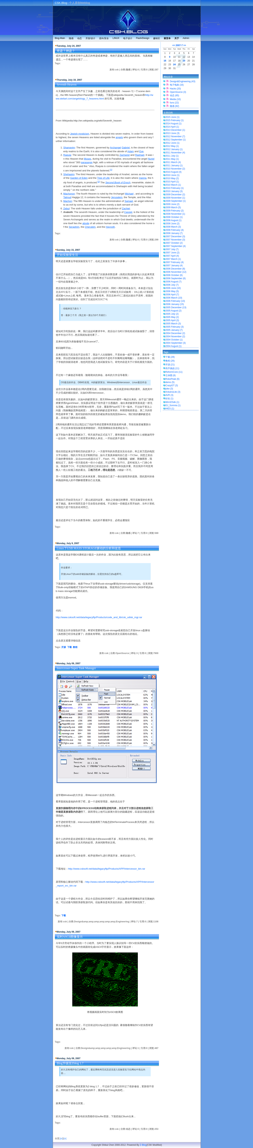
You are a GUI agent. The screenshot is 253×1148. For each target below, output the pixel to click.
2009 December (175, 194)
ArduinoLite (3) (173, 392)
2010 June (173, 175)
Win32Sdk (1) (172, 402)
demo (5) (170, 382)
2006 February (175, 301)
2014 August (174, 123)
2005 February (175, 326)
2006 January (175, 304)
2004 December (175, 333)
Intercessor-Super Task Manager (76, 668)
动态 (79, 38)
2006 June (173, 288)
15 (165, 60)
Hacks (175, 88)
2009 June (173, 204)
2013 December (175, 130)
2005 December (176, 307)
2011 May (172, 159)
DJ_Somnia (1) (173, 405)
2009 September (176, 201)
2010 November (175, 168)
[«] (61, 1138)
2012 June (173, 143)
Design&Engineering (182, 81)
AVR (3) (169, 395)
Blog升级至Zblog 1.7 (70, 1063)
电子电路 (177, 85)
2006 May (172, 291)
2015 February (175, 120)
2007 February (175, 262)
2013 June (173, 133)
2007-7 (179, 45)
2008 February (175, 230)
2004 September (176, 343)
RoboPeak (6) (173, 379)
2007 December (175, 236)
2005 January (174, 330)
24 (174, 64)
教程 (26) (170, 360)
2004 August (174, 346)
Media (175, 99)
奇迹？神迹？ (66, 50)
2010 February (175, 188)
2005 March (173, 323)
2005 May (172, 317)
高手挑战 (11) (172, 368)
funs (174, 102)
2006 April (172, 294)
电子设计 (127, 38)
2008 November (175, 214)
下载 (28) (170, 357)
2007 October (174, 243)
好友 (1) (169, 398)
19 (184, 60)
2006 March (174, 297)
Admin (186, 38)
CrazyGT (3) (172, 385)
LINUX (116, 38)
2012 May (172, 146)
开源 (63, 647)
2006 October (174, 275)
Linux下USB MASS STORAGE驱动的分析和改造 (89, 548)
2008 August (174, 220)
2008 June (173, 223)
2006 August (174, 281)
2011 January (174, 165)
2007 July (172, 249)
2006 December (175, 268)
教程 (75, 647)
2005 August (174, 310)
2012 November (175, 136)
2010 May (172, 178)
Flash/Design (142, 38)
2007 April (172, 255)
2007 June (173, 252)
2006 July (172, 285)
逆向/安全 (104, 38)
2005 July (172, 314)
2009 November (175, 197)
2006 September (176, 278)
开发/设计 (90, 38)
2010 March (173, 185)
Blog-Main (60, 38)
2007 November (175, 239)
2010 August (174, 172)
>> (184, 45)
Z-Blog (143, 1145)
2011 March (173, 162)
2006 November (176, 272)
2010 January (174, 191)
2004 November (175, 336)
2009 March (173, 207)
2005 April (172, 320)
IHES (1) (170, 408)
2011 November (175, 152)
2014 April (172, 126)
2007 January (174, 265)
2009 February (175, 210)
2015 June (173, 117)
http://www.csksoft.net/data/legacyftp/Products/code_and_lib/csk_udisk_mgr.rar (99, 617)
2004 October (174, 339)
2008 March (173, 226)
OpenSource (178, 92)
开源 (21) (170, 364)
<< (173, 45)
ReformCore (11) (174, 372)
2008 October (174, 217)
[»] (65, 1138)
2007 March (173, 259)
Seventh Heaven (66, 84)
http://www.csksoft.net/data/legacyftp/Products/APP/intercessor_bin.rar (106, 868)
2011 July (172, 155)
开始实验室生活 (67, 254)
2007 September (176, 246)
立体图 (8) (171, 375)
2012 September (176, 139)
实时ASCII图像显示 (70, 936)
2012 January (174, 149)
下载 (69, 647)
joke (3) (169, 388)
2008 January (174, 233)
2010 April (172, 181)
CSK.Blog (61, 2)
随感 (71, 38)
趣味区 (156, 38)
